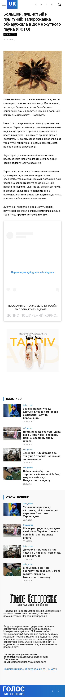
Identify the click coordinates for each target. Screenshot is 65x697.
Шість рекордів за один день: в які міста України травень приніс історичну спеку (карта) (42, 436)
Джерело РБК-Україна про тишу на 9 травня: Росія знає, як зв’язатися (42, 456)
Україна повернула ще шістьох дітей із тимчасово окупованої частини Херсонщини (40, 413)
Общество (10, 34)
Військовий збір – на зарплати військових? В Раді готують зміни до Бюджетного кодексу (41, 476)
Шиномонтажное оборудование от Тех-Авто (30, 669)
